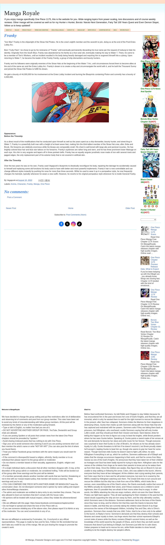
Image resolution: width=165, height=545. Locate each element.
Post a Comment (14, 197)
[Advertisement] (151, 392)
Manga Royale (22, 13)
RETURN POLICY (124, 30)
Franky (30, 184)
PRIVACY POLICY (26, 30)
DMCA (115, 30)
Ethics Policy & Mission (58, 30)
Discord (17, 30)
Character (21, 184)
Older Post (130, 208)
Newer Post (11, 208)
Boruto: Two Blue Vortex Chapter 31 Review (155, 324)
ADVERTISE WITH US (104, 30)
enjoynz (117, 540)
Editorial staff (81, 30)
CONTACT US (70, 30)
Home (70, 208)
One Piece (45, 184)
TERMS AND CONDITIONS (41, 30)
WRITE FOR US (92, 30)
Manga (37, 184)
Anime (13, 184)
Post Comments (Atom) (76, 215)
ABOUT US (9, 30)
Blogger (136, 540)
